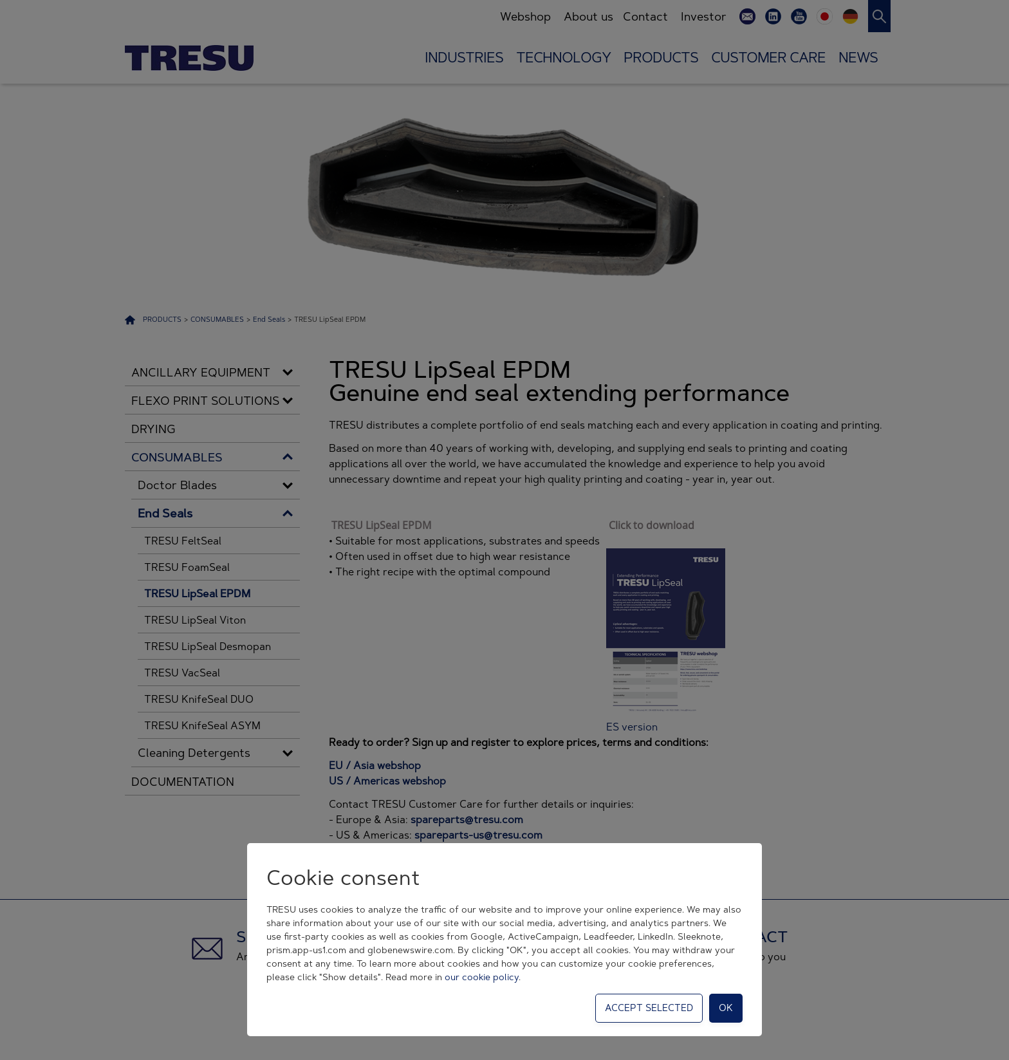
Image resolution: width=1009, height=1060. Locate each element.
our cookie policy (482, 977)
